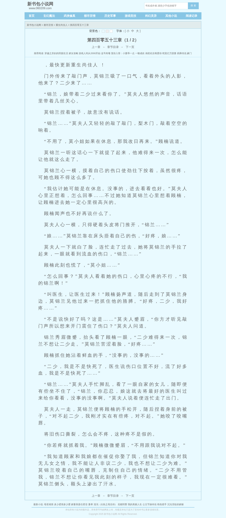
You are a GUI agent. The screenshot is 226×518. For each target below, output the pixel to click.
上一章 (96, 47)
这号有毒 (105, 53)
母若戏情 (48, 504)
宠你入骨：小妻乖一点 (122, 53)
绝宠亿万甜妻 (169, 53)
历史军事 (110, 15)
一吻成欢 (140, 53)
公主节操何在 (150, 504)
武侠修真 (69, 15)
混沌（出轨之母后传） (105, 504)
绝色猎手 (162, 504)
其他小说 (171, 15)
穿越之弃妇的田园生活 (56, 53)
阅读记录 (191, 15)
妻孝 (90, 504)
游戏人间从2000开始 (89, 53)
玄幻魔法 (49, 15)
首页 (31, 15)
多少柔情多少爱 (62, 504)
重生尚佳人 (62, 25)
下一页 (130, 47)
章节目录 (113, 47)
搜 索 (193, 5)
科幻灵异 (151, 15)
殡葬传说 (181, 53)
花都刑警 (122, 504)
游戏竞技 (130, 15)
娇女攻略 (73, 53)
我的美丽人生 (135, 504)
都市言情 (89, 15)
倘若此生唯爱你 (153, 53)
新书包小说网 (34, 25)
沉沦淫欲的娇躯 (175, 504)
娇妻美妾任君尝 (79, 504)
